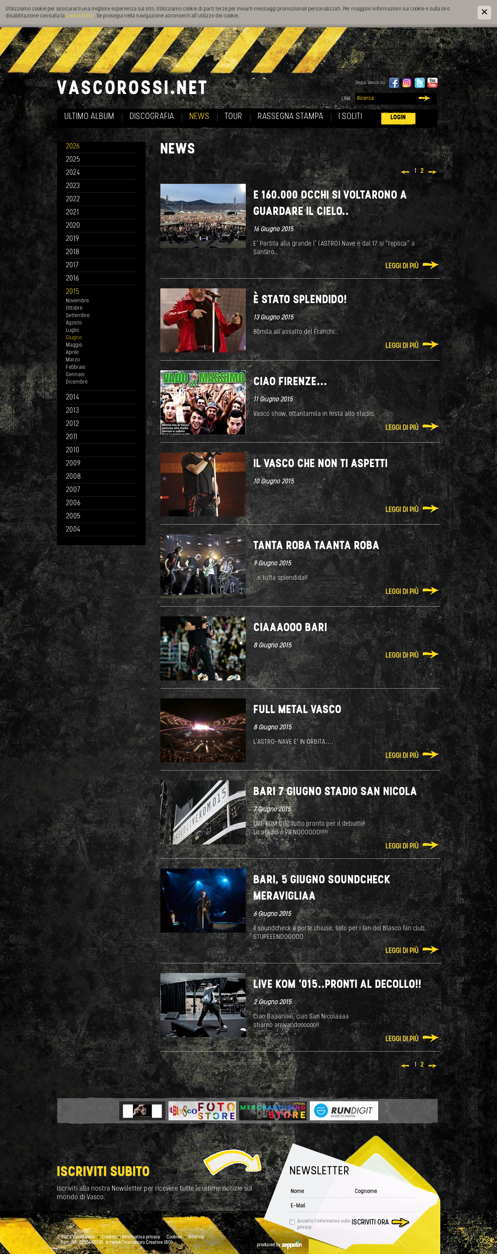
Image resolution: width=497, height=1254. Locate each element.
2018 (73, 252)
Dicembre (77, 382)
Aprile (72, 353)
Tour (234, 116)
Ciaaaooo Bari (290, 628)
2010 (73, 450)
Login (398, 117)
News (199, 116)
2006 (73, 503)
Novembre (77, 301)
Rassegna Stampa (290, 116)
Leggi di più (402, 266)
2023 (73, 186)
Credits (109, 1237)
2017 (72, 265)
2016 (72, 279)
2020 (73, 226)
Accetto (323, 1224)
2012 (73, 424)
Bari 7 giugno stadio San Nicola (335, 792)
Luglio (72, 330)
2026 (73, 146)
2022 (73, 199)
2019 (72, 239)
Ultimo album (89, 116)
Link (346, 99)
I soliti (350, 116)
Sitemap (196, 1237)
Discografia (152, 116)
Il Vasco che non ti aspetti (321, 464)
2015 (73, 292)
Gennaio (75, 375)
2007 (73, 490)
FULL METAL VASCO (298, 710)
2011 (72, 437)
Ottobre (74, 308)
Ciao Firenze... (290, 382)
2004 (73, 530)
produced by (279, 1245)
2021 (72, 212)
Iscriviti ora (370, 1222)
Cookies (174, 1237)
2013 (72, 411)
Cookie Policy (80, 16)
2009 (73, 463)
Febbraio (75, 367)
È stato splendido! (300, 300)
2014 (73, 397)
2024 (73, 173)
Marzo (73, 360)
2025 (73, 160)
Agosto (74, 323)
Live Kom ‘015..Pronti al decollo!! (338, 985)
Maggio (74, 345)
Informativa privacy (141, 1237)
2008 (73, 477)
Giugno (74, 338)
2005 (73, 516)
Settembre (78, 316)
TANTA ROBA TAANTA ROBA (317, 546)
